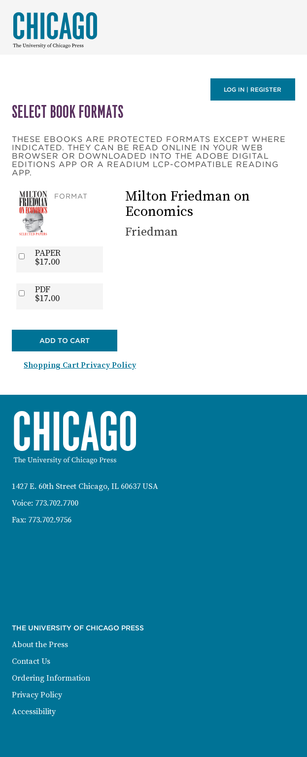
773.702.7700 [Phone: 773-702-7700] (56, 503)
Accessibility (34, 712)
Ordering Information (51, 678)
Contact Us (31, 661)
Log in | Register (252, 89)
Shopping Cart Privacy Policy (80, 365)
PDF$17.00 (47, 294)
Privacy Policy (37, 695)
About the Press (40, 645)
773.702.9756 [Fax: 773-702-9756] (49, 520)
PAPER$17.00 (48, 258)
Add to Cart (64, 340)
